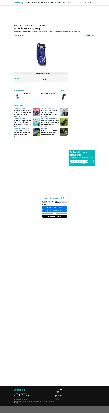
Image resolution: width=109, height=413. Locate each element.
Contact (57, 392)
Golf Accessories (40, 25)
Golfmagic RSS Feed (60, 394)
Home (15, 25)
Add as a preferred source (41, 73)
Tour (34, 2)
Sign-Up (57, 399)
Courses (52, 2)
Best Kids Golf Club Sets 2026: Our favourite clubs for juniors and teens (22, 112)
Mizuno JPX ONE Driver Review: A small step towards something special (49, 132)
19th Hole (66, 2)
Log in (88, 2)
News (28, 2)
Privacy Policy (83, 163)
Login (56, 398)
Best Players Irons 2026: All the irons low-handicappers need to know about (49, 112)
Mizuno (17, 80)
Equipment (42, 2)
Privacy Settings (59, 396)
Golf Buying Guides (20, 108)
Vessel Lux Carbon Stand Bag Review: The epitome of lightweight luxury (50, 122)
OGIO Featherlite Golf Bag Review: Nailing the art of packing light (22, 132)
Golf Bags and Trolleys (49, 118)
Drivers (44, 128)
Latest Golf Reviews (26, 25)
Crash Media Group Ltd (20, 399)
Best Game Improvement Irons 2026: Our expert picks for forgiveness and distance (22, 122)
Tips (59, 2)
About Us (57, 391)
